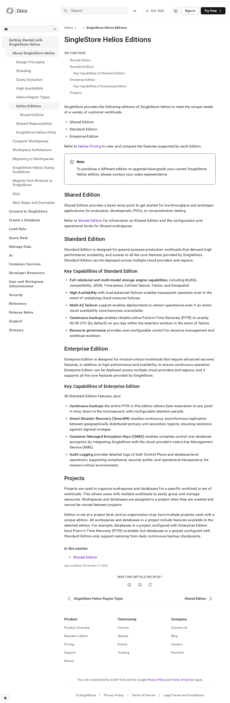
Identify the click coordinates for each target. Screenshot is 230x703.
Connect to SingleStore (28, 211)
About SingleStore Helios (34, 53)
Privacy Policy (156, 679)
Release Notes (21, 312)
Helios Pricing (89, 146)
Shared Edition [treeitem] (32, 115)
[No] (140, 585)
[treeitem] (30, 121)
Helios (68, 27)
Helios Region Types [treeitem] (33, 97)
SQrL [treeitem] (17, 194)
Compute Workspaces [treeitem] (31, 141)
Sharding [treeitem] (23, 71)
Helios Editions (28, 106)
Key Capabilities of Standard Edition (99, 73)
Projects (76, 92)
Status (69, 661)
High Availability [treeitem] (29, 88)
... (79, 27)
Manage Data (20, 246)
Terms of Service (183, 679)
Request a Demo (76, 636)
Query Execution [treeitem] (29, 79)
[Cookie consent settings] (5, 697)
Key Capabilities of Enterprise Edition (100, 86)
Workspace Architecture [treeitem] (32, 150)
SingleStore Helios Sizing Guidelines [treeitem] (33, 169)
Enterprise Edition (82, 79)
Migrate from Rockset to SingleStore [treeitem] (32, 182)
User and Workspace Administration (26, 283)
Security (16, 295)
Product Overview (77, 627)
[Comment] (150, 585)
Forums (123, 627)
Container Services (25, 264)
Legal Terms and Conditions (184, 695)
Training (123, 652)
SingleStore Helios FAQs (36, 132)
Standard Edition (82, 66)
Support (15, 321)
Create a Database (24, 220)
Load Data (17, 229)
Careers (176, 644)
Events (123, 644)
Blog (174, 636)
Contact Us (179, 627)
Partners (177, 652)
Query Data (18, 238)
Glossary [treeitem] (16, 330)
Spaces (123, 636)
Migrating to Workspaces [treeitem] (33, 159)
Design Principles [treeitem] (30, 62)
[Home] (16, 10)
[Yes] (129, 585)
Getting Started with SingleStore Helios (25, 42)
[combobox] (175, 10)
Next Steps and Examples (34, 202)
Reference (18, 303)
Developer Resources (27, 273)
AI (11, 255)
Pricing (69, 644)
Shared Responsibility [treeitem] (34, 123)
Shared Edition (80, 60)
